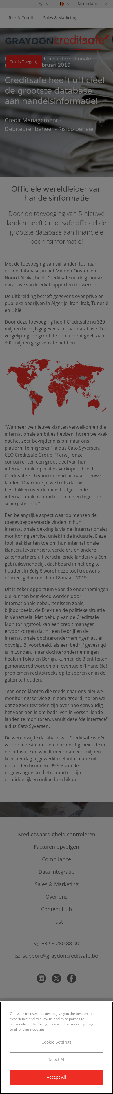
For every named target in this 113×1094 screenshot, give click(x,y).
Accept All (56, 1077)
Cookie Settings (56, 1042)
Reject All (56, 1059)
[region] (56, 1047)
